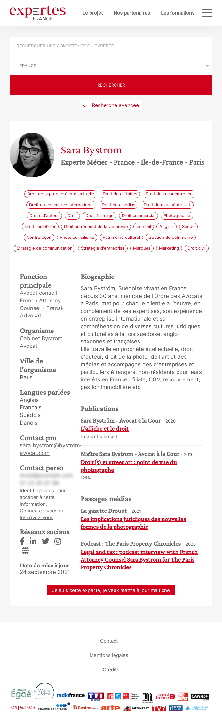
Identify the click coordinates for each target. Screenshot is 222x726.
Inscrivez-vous (36, 517)
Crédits (111, 670)
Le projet (93, 13)
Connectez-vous (39, 511)
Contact (109, 641)
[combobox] (111, 46)
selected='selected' (111, 65)
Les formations (177, 13)
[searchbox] (114, 46)
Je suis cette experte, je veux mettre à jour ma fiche (111, 590)
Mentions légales (109, 655)
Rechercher (111, 85)
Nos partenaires (132, 13)
